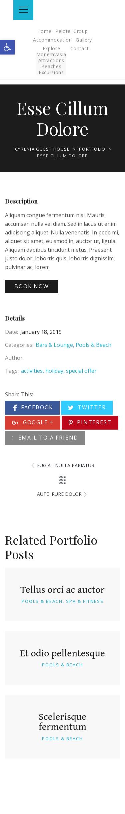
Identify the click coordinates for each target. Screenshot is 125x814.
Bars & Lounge (54, 344)
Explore (51, 48)
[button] (7, 47)
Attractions (51, 60)
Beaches (51, 66)
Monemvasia (51, 54)
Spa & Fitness (85, 601)
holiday (54, 370)
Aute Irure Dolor (59, 494)
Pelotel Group (71, 31)
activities (32, 370)
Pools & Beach (93, 344)
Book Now (31, 286)
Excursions (51, 72)
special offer (81, 370)
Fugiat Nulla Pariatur (65, 465)
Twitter (87, 407)
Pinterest (90, 422)
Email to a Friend (45, 437)
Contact (79, 48)
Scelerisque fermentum (62, 721)
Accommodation (52, 40)
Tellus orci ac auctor (62, 589)
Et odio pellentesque (62, 652)
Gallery (84, 40)
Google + (33, 422)
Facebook (33, 407)
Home (44, 31)
